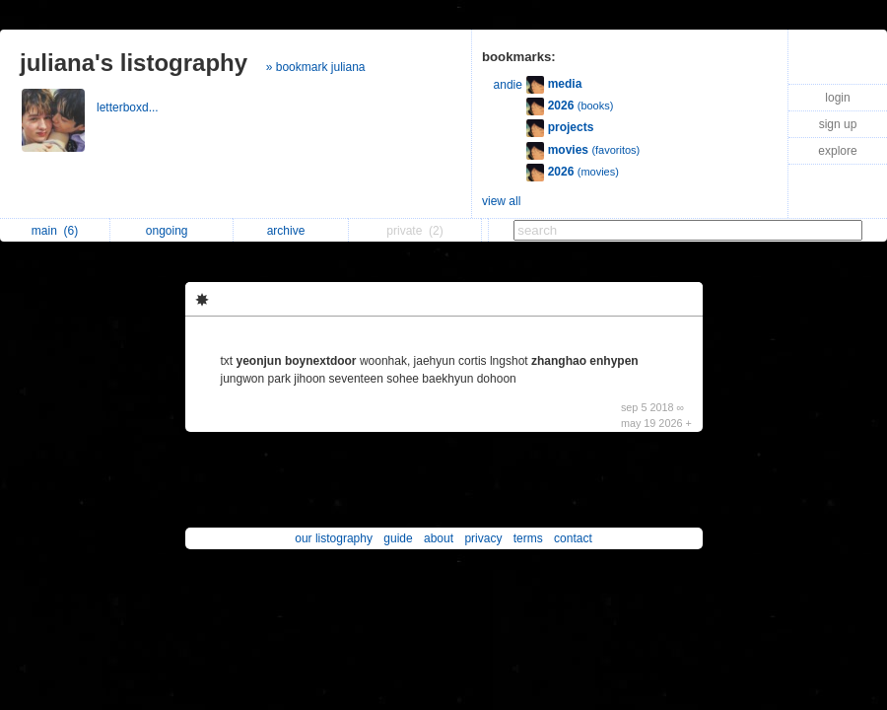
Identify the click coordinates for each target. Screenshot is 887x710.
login (837, 98)
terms (528, 538)
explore (837, 151)
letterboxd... (129, 107)
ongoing (172, 231)
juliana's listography (133, 62)
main (55, 231)
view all (501, 201)
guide (397, 538)
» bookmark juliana (316, 67)
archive (291, 231)
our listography (334, 538)
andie (508, 85)
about (438, 538)
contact (573, 538)
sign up (838, 124)
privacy (483, 538)
